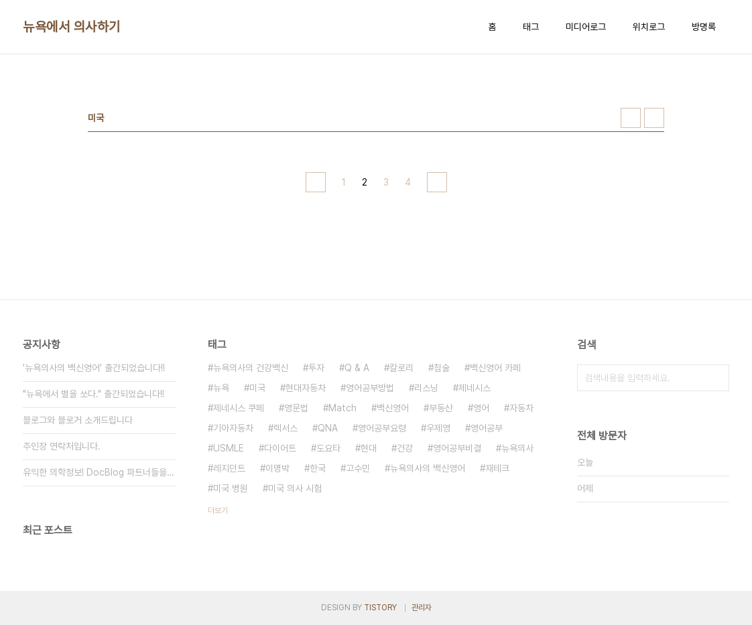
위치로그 (649, 26)
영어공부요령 (382, 428)
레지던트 (229, 468)
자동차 (521, 408)
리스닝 (426, 388)
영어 (481, 408)
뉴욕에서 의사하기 (72, 27)
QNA (328, 428)
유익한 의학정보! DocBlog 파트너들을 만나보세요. (99, 472)
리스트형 (654, 118)
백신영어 (393, 408)
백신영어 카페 (495, 367)
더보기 (218, 510)
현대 (369, 448)
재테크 (497, 468)
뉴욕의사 (517, 448)
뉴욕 (221, 388)
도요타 (328, 448)
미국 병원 (230, 488)
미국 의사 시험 (295, 488)
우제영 (438, 428)
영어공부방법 (370, 388)
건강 (405, 448)
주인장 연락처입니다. (62, 446)
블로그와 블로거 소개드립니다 (78, 420)
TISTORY (380, 607)
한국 (318, 468)
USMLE (228, 448)
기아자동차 (233, 428)
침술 (442, 367)
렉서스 (285, 428)
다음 (437, 182)
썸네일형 (631, 118)
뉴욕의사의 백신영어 (427, 468)
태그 (531, 26)
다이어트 (280, 448)
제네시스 (474, 388)
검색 (716, 378)
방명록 (704, 26)
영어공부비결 (457, 448)
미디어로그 (586, 26)
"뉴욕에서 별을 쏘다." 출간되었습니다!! (93, 394)
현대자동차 (306, 388)
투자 (316, 367)
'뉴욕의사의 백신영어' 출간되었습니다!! (94, 367)
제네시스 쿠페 (238, 408)
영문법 (296, 408)
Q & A (356, 367)
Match (342, 408)
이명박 (277, 468)
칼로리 (401, 367)
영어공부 (487, 428)
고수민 (358, 468)
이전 (316, 182)
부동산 (441, 408)
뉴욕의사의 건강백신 (250, 367)
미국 (257, 388)
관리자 (422, 607)
